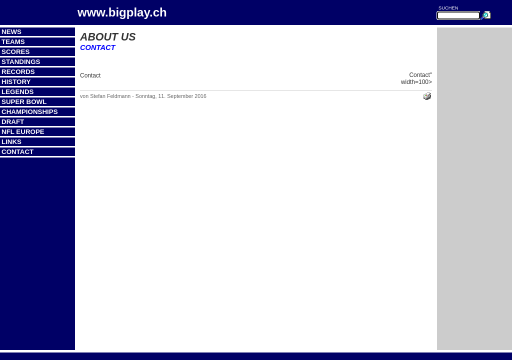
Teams (13, 42)
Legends (18, 92)
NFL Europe (23, 132)
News (12, 32)
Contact (18, 152)
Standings (21, 62)
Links (12, 142)
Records (18, 72)
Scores (16, 52)
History (16, 82)
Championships (30, 112)
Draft (13, 122)
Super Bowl (24, 102)
